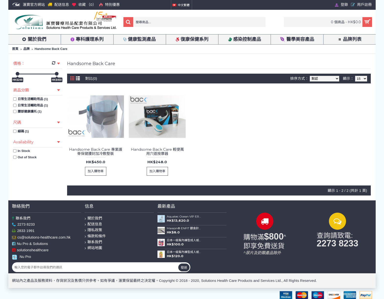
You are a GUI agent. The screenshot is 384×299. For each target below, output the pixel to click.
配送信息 (93, 224)
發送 (184, 267)
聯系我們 (21, 218)
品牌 (26, 49)
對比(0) (91, 78)
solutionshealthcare (30, 250)
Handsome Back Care (51, 49)
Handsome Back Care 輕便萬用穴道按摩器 (157, 151)
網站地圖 (93, 248)
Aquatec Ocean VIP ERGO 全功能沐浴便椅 (184, 216)
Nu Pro (21, 256)
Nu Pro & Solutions (30, 244)
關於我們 (93, 218)
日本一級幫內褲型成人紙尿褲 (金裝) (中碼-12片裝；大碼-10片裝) (184, 240)
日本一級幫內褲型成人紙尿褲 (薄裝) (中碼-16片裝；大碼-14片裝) (184, 252)
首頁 (15, 49)
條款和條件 (95, 236)
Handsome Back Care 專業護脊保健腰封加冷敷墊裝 (95, 151)
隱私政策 (93, 230)
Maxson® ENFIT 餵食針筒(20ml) (184, 228)
